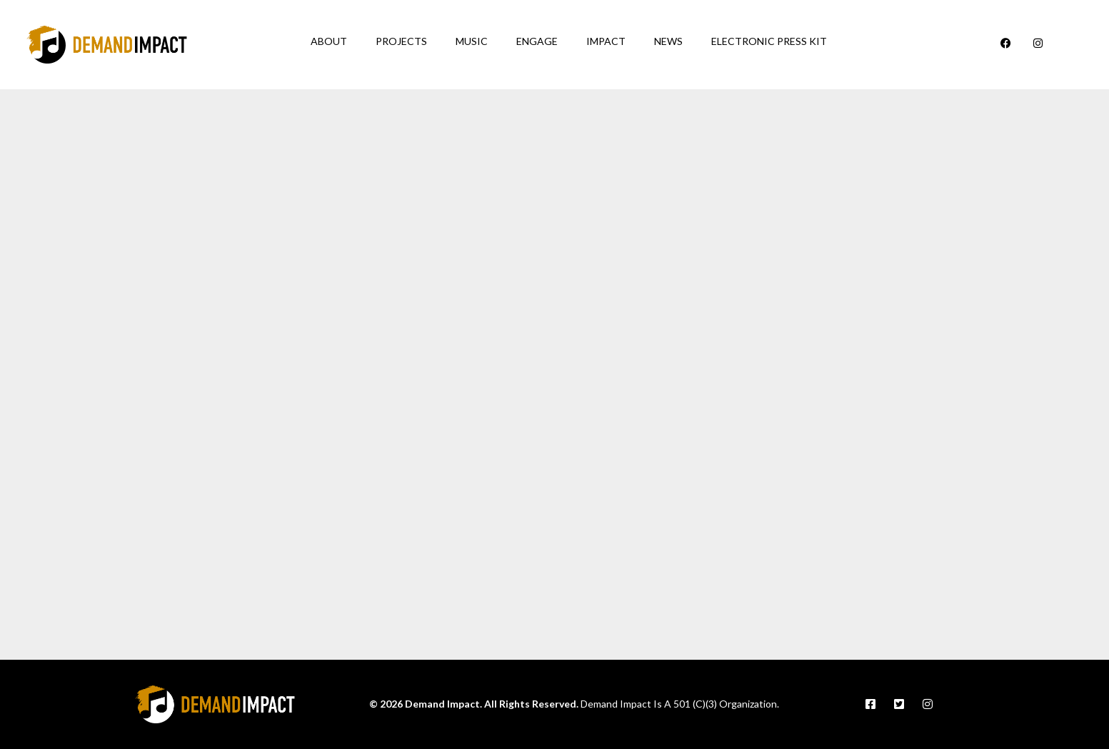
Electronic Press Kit (769, 41)
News (668, 41)
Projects (401, 41)
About (329, 41)
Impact (606, 41)
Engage (537, 41)
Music (472, 41)
